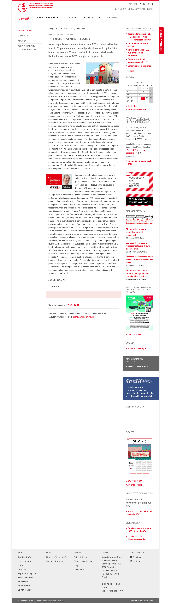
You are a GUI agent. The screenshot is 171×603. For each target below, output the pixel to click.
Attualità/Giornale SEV (56, 557)
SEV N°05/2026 (134, 481)
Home (116, 9)
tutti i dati (132, 106)
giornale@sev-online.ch (83, 317)
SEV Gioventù (24, 586)
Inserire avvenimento (137, 110)
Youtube (136, 561)
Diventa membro (161, 40)
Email (104, 577)
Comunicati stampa (55, 561)
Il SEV (20, 565)
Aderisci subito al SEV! (138, 367)
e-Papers (23, 36)
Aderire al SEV (24, 557)
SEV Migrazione (25, 590)
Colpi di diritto (80, 557)
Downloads (79, 569)
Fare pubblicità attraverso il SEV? (28, 48)
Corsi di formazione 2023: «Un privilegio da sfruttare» (139, 53)
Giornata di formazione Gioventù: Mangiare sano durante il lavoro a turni (137, 274)
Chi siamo (112, 18)
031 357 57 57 (112, 570)
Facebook (137, 557)
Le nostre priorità (47, 18)
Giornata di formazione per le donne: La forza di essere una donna (139, 260)
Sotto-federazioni (26, 578)
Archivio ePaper (134, 485)
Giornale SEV (25, 30)
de (130, 4)
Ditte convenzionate (83, 561)
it (140, 4)
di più (131, 71)
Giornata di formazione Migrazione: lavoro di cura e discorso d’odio (139, 246)
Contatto (140, 9)
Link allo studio (134, 334)
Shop (123, 9)
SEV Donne (23, 582)
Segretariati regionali (27, 574)
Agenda (22, 41)
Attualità (23, 19)
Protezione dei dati (58, 600)
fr (135, 4)
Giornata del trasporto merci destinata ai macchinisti (136, 232)
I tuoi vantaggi (92, 18)
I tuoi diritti (71, 18)
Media (130, 9)
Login (150, 9)
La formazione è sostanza (139, 66)
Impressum (46, 600)
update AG (144, 600)
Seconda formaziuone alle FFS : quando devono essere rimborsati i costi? (139, 37)
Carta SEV (23, 569)
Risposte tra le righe (136, 348)
